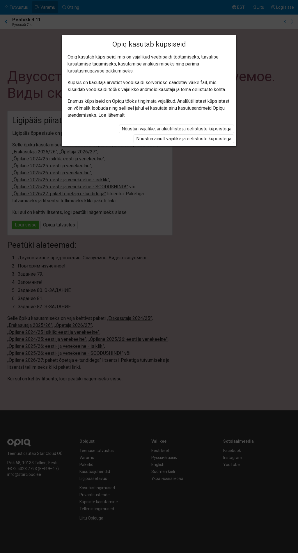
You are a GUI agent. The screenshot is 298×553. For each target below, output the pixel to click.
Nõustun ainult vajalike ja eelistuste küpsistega (183, 138)
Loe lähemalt (111, 115)
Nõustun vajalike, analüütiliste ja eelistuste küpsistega (176, 129)
